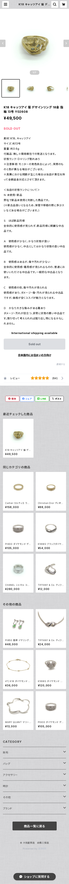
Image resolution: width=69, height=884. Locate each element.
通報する (60, 364)
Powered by (34, 848)
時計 (5, 786)
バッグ (6, 763)
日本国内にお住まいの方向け (34, 355)
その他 (7, 797)
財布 (5, 752)
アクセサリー (10, 774)
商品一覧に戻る (34, 826)
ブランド (7, 808)
